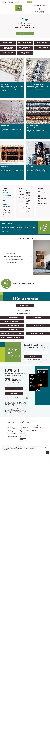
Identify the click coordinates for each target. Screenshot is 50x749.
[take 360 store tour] (25, 305)
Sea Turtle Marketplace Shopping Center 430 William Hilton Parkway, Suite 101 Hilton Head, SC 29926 (7, 195)
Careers (33, 422)
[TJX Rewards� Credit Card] (25, 53)
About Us (10, 425)
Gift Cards (10, 430)
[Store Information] (25, 43)
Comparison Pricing (12, 428)
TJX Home (34, 421)
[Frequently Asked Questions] (8, 48)
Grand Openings (11, 422)
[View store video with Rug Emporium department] (12, 321)
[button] (6, 10)
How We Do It (11, 427)
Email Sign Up (23, 421)
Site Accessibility (23, 441)
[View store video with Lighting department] (38, 317)
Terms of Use (26, 360)
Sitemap (21, 439)
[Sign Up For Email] (8, 53)
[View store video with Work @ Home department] (38, 333)
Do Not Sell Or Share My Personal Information (24, 432)
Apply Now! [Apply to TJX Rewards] (13, 393)
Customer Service (12, 431)
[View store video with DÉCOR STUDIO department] (12, 325)
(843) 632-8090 (6, 206)
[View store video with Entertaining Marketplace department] (12, 337)
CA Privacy (22, 428)
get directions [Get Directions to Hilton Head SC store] (25, 33)
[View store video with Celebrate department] (12, 329)
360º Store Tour (23, 425)
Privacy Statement (37, 360)
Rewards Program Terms (16, 406)
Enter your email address (29, 350)
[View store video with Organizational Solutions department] (12, 333)
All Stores (10, 424)
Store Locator (11, 421)
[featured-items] (8, 43)
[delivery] (25, 48)
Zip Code (43, 350)
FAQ (8, 435)
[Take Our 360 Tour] (42, 43)
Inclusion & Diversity (36, 427)
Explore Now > (5, 231)
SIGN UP (32, 356)
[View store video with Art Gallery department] (38, 325)
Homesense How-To (12, 436)
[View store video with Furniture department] (12, 317)
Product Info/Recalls (12, 433)
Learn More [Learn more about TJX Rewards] (13, 389)
